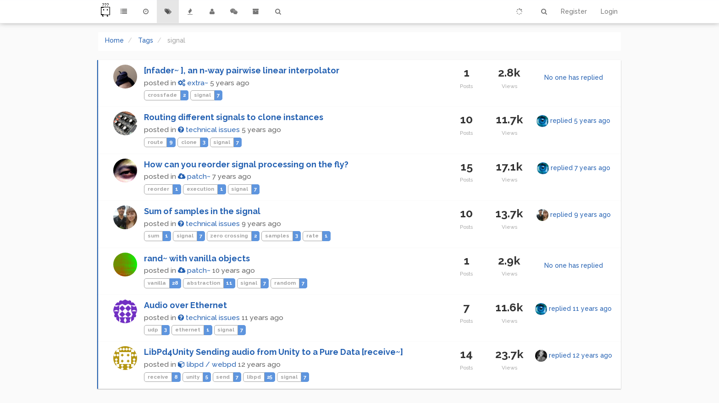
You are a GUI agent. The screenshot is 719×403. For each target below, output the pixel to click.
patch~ (194, 176)
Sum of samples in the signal (202, 211)
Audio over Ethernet (185, 305)
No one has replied (573, 77)
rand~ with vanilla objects (197, 258)
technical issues (209, 130)
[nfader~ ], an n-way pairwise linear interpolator (241, 70)
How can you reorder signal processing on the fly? (246, 164)
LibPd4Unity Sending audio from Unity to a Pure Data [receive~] (273, 352)
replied (580, 120)
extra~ (193, 83)
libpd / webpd (207, 364)
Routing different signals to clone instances (233, 117)
